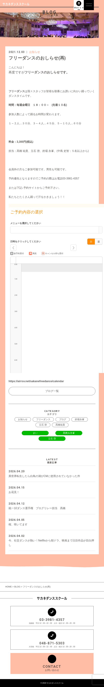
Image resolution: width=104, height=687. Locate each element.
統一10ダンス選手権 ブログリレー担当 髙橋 (52, 505)
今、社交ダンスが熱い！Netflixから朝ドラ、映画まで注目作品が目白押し (52, 540)
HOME (8, 586)
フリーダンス (43, 419)
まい (35, 433)
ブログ (62, 419)
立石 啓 (43, 424)
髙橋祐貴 (60, 424)
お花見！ (52, 489)
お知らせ (34, 52)
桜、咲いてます (52, 522)
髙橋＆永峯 (69, 433)
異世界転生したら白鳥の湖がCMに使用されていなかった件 (52, 473)
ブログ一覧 (52, 391)
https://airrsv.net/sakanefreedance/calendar (36, 381)
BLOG (17, 586)
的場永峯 (79, 419)
